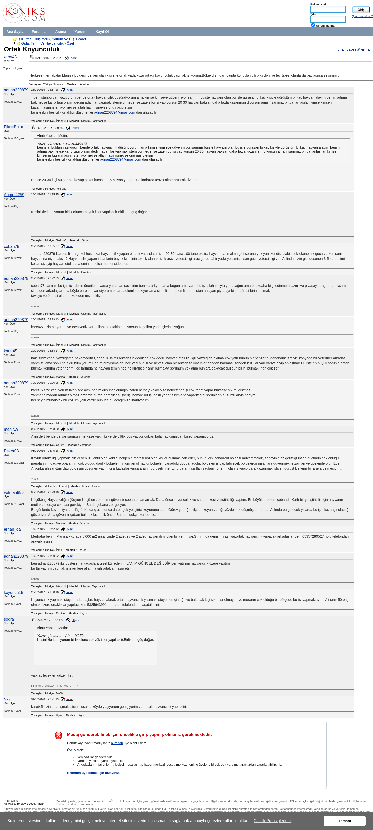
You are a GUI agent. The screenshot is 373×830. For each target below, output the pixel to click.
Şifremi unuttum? (362, 16)
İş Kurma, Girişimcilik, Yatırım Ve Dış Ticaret (51, 39)
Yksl (7, 699)
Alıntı (71, 57)
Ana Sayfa (14, 32)
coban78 (11, 246)
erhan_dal (13, 529)
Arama (60, 32)
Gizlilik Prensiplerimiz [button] (272, 821)
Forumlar (39, 32)
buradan (117, 743)
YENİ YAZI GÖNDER (353, 50)
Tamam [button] (345, 821)
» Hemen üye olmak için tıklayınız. (93, 773)
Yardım (80, 32)
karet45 (10, 57)
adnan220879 (16, 90)
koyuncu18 (13, 592)
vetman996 (14, 492)
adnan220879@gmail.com (114, 112)
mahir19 (11, 429)
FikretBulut (13, 127)
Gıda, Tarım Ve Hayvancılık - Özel (47, 43)
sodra (9, 619)
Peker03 (11, 451)
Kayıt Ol (102, 32)
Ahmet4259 (14, 195)
